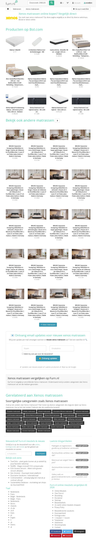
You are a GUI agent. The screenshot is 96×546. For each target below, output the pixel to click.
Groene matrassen (28, 431)
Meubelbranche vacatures (64, 511)
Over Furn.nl (59, 493)
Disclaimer (58, 498)
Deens (12, 525)
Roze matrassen (32, 423)
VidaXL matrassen (29, 411)
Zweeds (13, 506)
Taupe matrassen (68, 415)
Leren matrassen (42, 427)
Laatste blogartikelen (61, 441)
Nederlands (14, 492)
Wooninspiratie (60, 525)
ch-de (12, 508)
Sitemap (58, 500)
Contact (58, 527)
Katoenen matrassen (73, 427)
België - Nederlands (17, 496)
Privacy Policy (59, 507)
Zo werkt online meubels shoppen (68, 505)
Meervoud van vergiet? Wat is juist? (70, 461)
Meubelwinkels (60, 502)
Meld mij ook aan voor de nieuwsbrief (37, 354)
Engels (12, 517)
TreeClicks (14, 461)
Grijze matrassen (46, 423)
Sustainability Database (19, 482)
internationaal (33, 475)
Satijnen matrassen (13, 419)
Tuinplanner (59, 520)
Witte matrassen (59, 419)
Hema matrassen (83, 415)
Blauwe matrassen (13, 431)
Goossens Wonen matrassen (62, 411)
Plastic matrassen (27, 427)
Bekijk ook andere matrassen (33, 120)
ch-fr (12, 510)
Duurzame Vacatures (18, 475)
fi (10, 520)
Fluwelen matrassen (13, 411)
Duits (12, 513)
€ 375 (37, 78)
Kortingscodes (60, 515)
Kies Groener (15, 473)
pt (11, 515)
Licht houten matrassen (15, 415)
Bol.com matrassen (29, 419)
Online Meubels (60, 491)
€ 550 (59, 78)
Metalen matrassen (44, 431)
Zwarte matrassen (57, 427)
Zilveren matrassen (76, 423)
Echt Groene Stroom (18, 468)
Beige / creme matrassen (15, 423)
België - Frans (15, 499)
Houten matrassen (61, 423)
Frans (12, 494)
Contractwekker (16, 478)
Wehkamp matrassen (75, 419)
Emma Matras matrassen (34, 415)
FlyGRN (13, 466)
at (11, 527)
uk (11, 522)
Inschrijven (41, 453)
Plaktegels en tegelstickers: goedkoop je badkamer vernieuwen (70, 447)
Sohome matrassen (82, 411)
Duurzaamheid (60, 513)
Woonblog (58, 495)
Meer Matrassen (48, 324)
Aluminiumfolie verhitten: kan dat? (70, 454)
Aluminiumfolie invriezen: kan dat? (70, 468)
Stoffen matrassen (45, 419)
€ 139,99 (81, 49)
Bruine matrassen (13, 427)
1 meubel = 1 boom (62, 518)
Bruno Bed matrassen (52, 415)
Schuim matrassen (44, 411)
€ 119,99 (15, 78)
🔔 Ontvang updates (48, 358)
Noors (12, 503)
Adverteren (59, 522)
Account (76, 3)
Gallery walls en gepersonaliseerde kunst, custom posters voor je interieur (70, 476)
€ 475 (81, 78)
